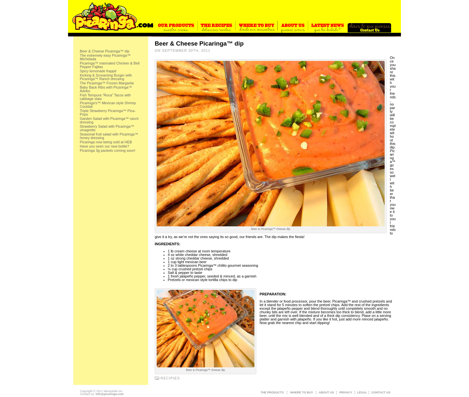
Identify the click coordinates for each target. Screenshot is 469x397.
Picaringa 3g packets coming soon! (107, 150)
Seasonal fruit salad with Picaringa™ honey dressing (109, 136)
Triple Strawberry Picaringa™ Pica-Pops (107, 112)
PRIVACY (345, 392)
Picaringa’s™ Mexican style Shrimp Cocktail (108, 104)
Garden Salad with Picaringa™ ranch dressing (109, 120)
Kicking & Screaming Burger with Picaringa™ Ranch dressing (106, 77)
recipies (170, 378)
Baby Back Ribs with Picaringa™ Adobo (106, 89)
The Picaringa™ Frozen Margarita (107, 83)
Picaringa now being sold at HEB (106, 142)
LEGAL (362, 392)
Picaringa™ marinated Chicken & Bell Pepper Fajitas (109, 65)
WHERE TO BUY (301, 392)
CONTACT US (380, 392)
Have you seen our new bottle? (104, 146)
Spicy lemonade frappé (98, 71)
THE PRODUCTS (272, 392)
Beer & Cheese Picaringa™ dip (104, 51)
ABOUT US (326, 392)
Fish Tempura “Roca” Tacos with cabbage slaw (105, 97)
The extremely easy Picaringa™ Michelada (105, 57)
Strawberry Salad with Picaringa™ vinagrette (107, 128)
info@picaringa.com (109, 394)
